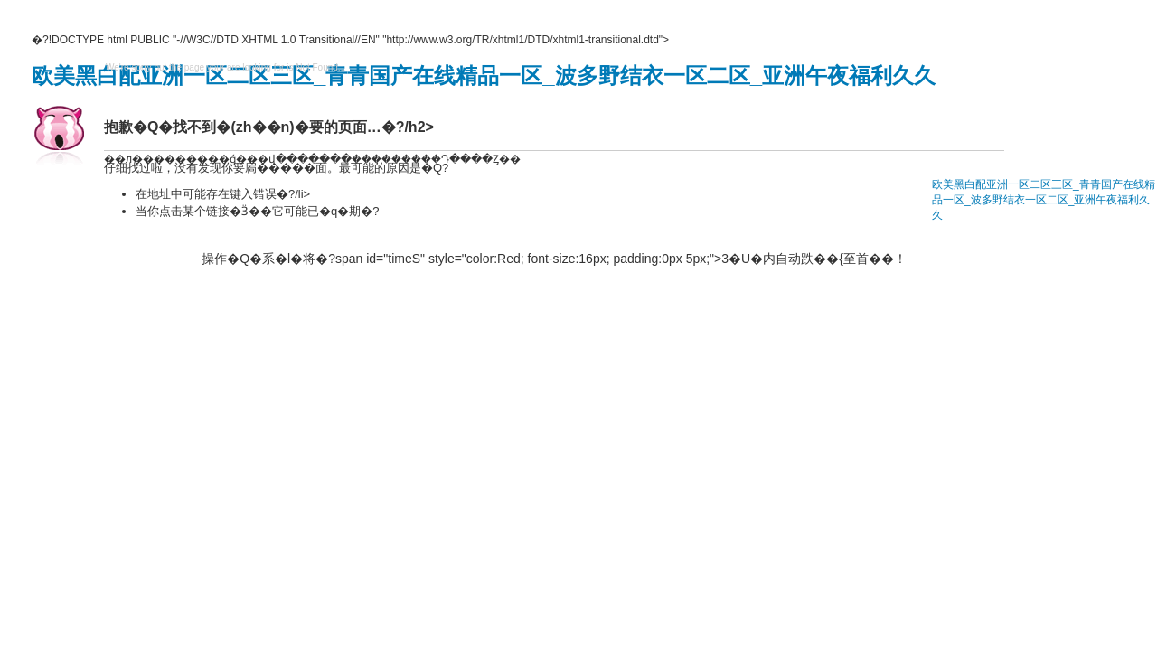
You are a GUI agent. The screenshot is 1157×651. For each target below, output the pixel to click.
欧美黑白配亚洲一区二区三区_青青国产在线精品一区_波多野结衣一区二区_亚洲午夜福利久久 (484, 75)
